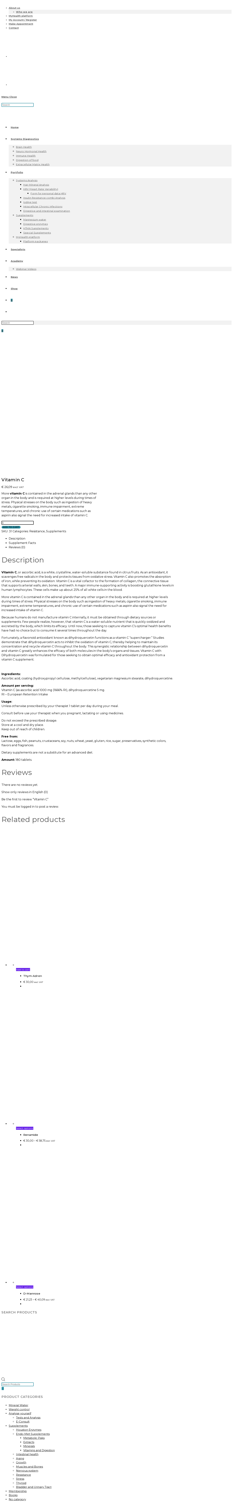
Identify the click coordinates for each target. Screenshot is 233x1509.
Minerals (29, 1313)
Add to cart (11, 394)
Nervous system (27, 1337)
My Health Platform (22, 1397)
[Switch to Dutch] (36, 56)
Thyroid (21, 1350)
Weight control (19, 1276)
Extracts (28, 1309)
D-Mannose (31, 1160)
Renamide (30, 1001)
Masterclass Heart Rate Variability (31, 1485)
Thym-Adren (32, 842)
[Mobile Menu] (9, 96)
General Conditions (22, 1442)
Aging (20, 1325)
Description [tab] (17, 405)
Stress (20, 1345)
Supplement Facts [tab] (22, 410)
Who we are (24, 11)
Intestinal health (27, 1321)
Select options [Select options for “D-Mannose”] (24, 1153)
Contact (14, 27)
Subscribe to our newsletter (28, 1405)
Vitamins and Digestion (39, 1317)
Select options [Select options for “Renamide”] (24, 995)
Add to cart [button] (23, 836)
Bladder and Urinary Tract (34, 1354)
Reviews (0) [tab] (17, 414)
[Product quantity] (17, 390)
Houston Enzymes (28, 1296)
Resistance (37, 398)
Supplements (56, 398)
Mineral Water (18, 1272)
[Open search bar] (3, 1247)
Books (13, 1362)
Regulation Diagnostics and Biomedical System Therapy (47, 1494)
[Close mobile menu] (10, 1501)
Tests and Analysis (28, 1284)
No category (17, 1366)
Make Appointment (21, 23)
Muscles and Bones (29, 1333)
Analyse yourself (20, 1280)
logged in (28, 673)
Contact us (14, 1468)
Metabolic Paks (34, 1305)
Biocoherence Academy (26, 1401)
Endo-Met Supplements (33, 1301)
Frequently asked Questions (28, 1450)
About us (14, 7)
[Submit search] (35, 1506)
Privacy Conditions (21, 1446)
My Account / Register (23, 19)
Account (15, 1393)
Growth (21, 1329)
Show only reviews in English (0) (24, 659)
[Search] (2, 1255)
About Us (15, 1438)
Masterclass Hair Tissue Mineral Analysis (36, 1490)
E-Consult (22, 1288)
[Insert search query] (17, 105)
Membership (18, 1358)
